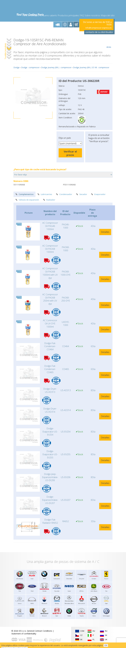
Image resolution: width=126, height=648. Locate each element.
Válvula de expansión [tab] (27, 199)
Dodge (16, 67)
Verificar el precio (70, 153)
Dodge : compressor (30, 67)
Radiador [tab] (49, 199)
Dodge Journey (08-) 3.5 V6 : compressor (91, 67)
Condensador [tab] (64, 194)
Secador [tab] (81, 194)
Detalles (105, 231)
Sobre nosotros (92, 15)
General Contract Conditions (39, 631)
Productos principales (68, 15)
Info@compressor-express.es (98, 27)
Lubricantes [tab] (45, 194)
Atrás (109, 43)
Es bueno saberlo (48, 15)
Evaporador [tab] (98, 194)
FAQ (82, 15)
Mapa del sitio (108, 15)
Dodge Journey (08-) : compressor (56, 67)
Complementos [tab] (24, 194)
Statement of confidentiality (23, 633)
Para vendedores (30, 15)
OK (105, 645)
